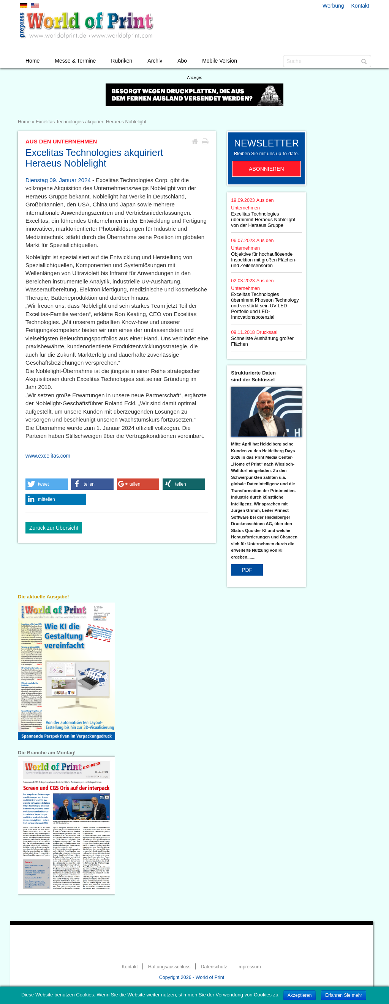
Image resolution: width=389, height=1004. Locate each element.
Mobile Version (219, 61)
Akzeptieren (300, 995)
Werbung (333, 6)
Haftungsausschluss (169, 966)
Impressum (249, 966)
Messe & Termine (75, 61)
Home (32, 61)
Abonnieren (266, 169)
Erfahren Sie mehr (343, 995)
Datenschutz (214, 966)
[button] (46, 484)
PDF (247, 570)
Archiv (154, 61)
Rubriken (121, 61)
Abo (182, 61)
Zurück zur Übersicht (53, 528)
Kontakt (360, 6)
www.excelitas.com (47, 456)
